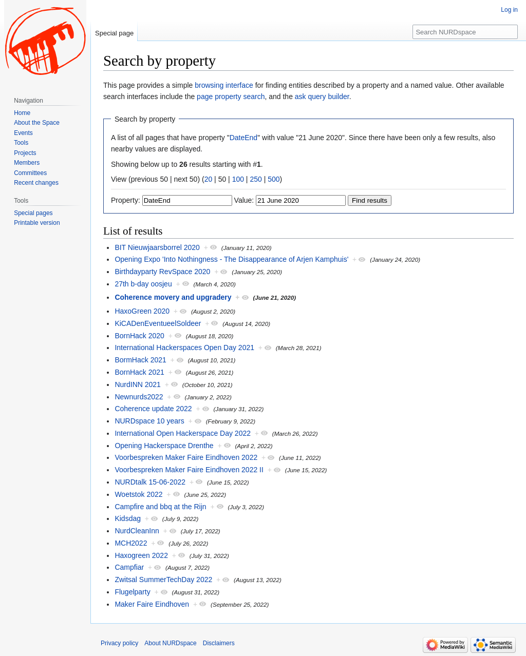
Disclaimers (219, 643)
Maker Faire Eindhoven (152, 604)
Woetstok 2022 (138, 494)
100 (238, 179)
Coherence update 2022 (153, 408)
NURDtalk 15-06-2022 (150, 482)
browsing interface (224, 85)
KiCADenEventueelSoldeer (158, 323)
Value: (244, 200)
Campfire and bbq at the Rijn (160, 507)
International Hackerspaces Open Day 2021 (184, 347)
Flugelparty (132, 592)
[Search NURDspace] (465, 32)
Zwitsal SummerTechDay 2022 (163, 579)
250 (255, 179)
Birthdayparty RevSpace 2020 (162, 271)
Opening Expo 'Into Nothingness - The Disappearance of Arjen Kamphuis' (231, 259)
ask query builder (322, 96)
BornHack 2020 (139, 336)
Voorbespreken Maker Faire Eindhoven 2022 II (189, 470)
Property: (125, 200)
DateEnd (243, 137)
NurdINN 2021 (138, 384)
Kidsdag (128, 518)
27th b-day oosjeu (143, 284)
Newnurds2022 (139, 397)
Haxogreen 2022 (141, 555)
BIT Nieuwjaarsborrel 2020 (157, 247)
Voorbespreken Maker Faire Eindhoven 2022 (186, 457)
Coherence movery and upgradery (173, 297)
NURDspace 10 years (149, 421)
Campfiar (129, 567)
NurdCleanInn (137, 531)
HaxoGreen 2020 (142, 311)
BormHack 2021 (140, 360)
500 (273, 179)
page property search (231, 96)
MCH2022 (131, 543)
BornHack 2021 (139, 372)
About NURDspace (170, 643)
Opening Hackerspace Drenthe (164, 445)
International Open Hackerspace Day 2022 (183, 433)
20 (208, 179)
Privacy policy (119, 643)
